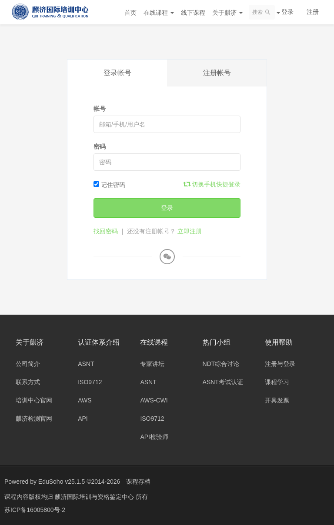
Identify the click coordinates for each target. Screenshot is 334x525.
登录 (287, 11)
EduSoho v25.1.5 (61, 481)
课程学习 (277, 382)
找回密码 (106, 231)
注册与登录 (280, 363)
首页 (130, 12)
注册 (313, 11)
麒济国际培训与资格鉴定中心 (95, 496)
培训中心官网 (34, 400)
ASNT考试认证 (223, 382)
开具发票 (277, 400)
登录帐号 (117, 72)
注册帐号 (217, 72)
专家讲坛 (152, 363)
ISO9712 (90, 382)
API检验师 (154, 436)
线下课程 (193, 12)
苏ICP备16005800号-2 (34, 509)
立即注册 (189, 231)
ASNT (86, 363)
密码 (100, 146)
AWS (84, 400)
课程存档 (138, 481)
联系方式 (28, 382)
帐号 (100, 108)
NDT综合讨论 (221, 363)
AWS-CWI (153, 400)
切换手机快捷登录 (212, 184)
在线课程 (159, 12)
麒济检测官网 (34, 418)
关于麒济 (227, 12)
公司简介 (28, 363)
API (83, 418)
